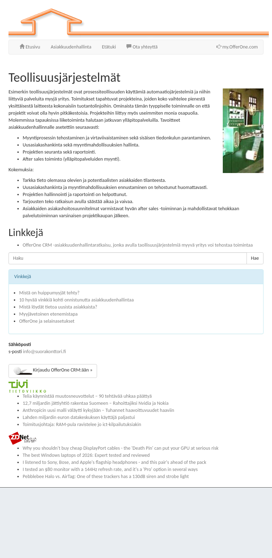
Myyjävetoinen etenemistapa (48, 314)
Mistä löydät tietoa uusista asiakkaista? (58, 307)
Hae (255, 258)
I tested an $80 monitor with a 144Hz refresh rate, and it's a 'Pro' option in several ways (110, 469)
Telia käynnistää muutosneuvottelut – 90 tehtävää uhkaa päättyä (87, 396)
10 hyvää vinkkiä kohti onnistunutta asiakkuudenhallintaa (76, 300)
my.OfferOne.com (237, 47)
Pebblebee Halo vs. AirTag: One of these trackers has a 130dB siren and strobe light (106, 476)
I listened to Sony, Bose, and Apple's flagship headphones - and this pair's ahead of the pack (114, 462)
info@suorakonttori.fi (44, 352)
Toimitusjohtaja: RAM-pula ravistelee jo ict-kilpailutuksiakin (82, 424)
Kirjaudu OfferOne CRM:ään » (52, 371)
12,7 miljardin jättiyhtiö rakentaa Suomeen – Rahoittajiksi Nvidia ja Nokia (96, 403)
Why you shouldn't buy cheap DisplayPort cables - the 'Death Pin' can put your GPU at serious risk (121, 448)
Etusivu (29, 47)
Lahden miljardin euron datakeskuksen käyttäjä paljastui (79, 417)
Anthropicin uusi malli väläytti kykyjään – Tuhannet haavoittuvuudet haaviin (98, 410)
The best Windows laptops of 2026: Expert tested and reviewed (86, 455)
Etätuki (109, 47)
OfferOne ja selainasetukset (46, 321)
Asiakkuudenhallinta (71, 47)
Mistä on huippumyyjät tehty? (49, 293)
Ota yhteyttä (142, 47)
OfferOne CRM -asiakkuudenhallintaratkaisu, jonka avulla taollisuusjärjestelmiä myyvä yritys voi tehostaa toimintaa (138, 245)
